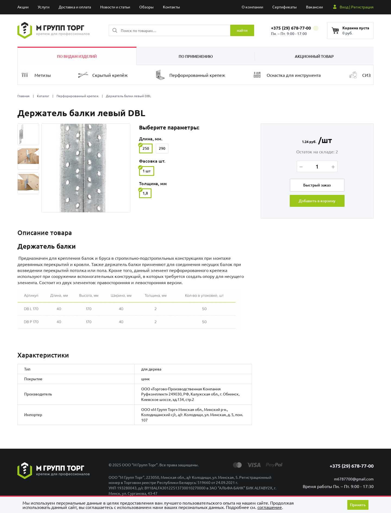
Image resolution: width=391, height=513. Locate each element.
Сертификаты (284, 6)
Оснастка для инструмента (287, 75)
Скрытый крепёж (103, 75)
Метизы (35, 75)
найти (242, 30)
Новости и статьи (115, 6)
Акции (23, 6)
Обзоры (146, 6)
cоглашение (269, 507)
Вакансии (314, 6)
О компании (252, 6)
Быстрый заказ (317, 185)
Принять (358, 504)
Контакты (171, 6)
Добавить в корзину (317, 201)
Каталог (43, 96)
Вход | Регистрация (357, 6)
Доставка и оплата (75, 6)
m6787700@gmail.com (354, 479)
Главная (23, 96)
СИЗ (359, 75)
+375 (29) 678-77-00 (295, 28)
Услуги (43, 6)
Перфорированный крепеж (190, 75)
